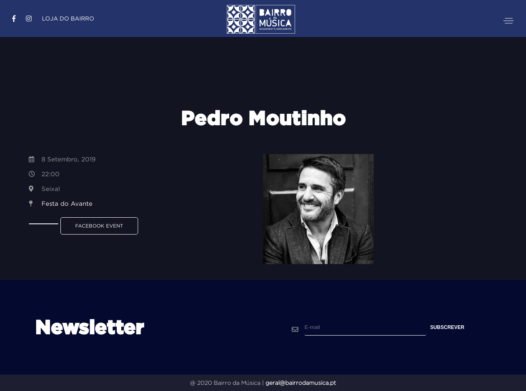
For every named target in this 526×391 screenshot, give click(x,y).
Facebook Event (99, 225)
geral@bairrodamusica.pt (300, 383)
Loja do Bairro (68, 18)
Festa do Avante (67, 203)
